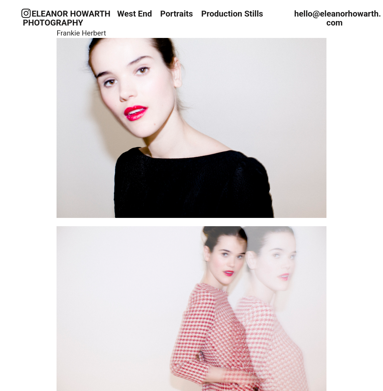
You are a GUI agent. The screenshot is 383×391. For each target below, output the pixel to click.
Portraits (177, 14)
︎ (26, 14)
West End (134, 14)
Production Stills (233, 14)
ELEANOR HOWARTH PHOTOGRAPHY (66, 18)
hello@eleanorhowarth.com (337, 18)
